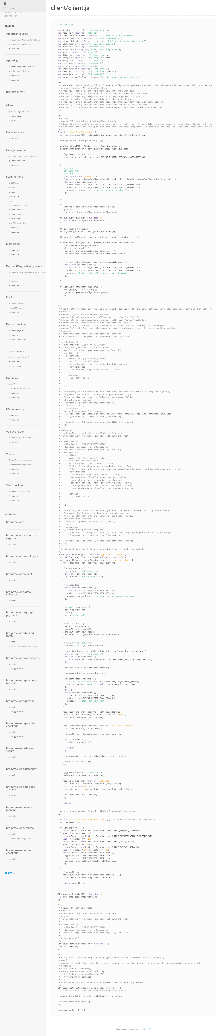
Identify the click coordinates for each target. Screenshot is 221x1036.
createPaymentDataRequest (24, 156)
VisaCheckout (15, 485)
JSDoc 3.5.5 (146, 1029)
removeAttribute (18, 205)
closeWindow (16, 303)
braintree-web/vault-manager (19, 809)
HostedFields (14, 176)
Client (10, 105)
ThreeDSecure (15, 351)
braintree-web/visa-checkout (18, 851)
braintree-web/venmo (20, 827)
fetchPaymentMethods (21, 438)
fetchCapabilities (19, 388)
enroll (13, 384)
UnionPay (12, 378)
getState (14, 196)
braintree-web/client (19, 574)
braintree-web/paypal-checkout (20, 724)
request (13, 120)
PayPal (10, 297)
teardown (14, 49)
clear (12, 187)
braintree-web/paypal (20, 700)
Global (9, 873)
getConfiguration (19, 111)
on (10, 201)
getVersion (15, 116)
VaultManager (15, 431)
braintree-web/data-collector (19, 593)
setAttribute (16, 214)
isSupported (16, 668)
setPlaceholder (17, 223)
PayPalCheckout (16, 324)
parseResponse (17, 160)
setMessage (15, 218)
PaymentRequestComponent (23, 266)
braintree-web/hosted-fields (20, 634)
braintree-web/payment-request (21, 682)
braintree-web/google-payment (20, 614)
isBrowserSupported (20, 464)
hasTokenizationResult (22, 460)
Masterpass (13, 243)
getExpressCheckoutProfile (24, 40)
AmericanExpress (17, 33)
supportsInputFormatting (23, 646)
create (13, 544)
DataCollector (15, 132)
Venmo (10, 454)
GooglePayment (16, 150)
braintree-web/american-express (22, 537)
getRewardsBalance (19, 44)
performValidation (19, 71)
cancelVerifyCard (19, 357)
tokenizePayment (18, 339)
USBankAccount (16, 409)
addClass (14, 183)
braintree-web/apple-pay (22, 556)
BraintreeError (15, 91)
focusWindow (16, 308)
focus (12, 192)
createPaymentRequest (21, 66)
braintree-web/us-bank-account (21, 788)
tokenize (14, 80)
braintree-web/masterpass (23, 658)
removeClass (16, 210)
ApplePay (12, 60)
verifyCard (15, 366)
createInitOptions (19, 491)
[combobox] (20, 9)
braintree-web (15, 522)
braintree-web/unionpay (21, 768)
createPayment (17, 330)
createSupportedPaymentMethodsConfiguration (24, 272)
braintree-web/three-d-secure (20, 749)
